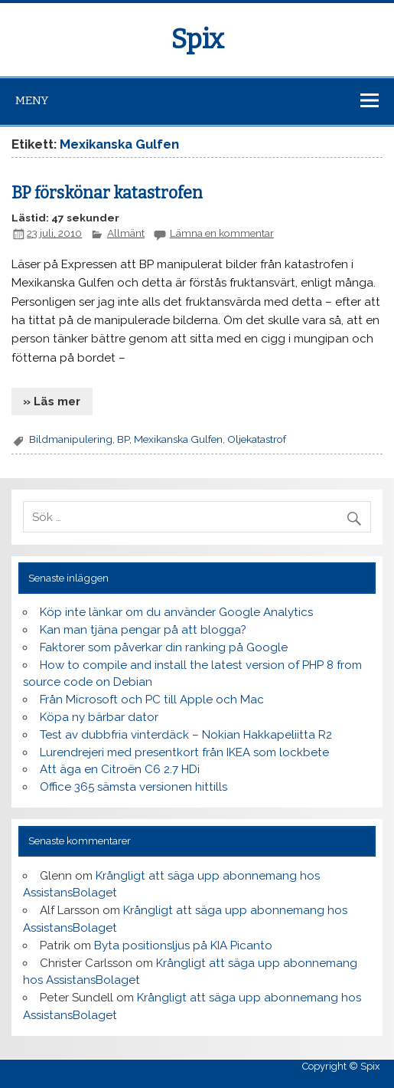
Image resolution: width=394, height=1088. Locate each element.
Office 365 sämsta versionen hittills (133, 787)
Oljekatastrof (256, 439)
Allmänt (126, 233)
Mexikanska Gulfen (178, 439)
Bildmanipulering (70, 439)
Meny (31, 100)
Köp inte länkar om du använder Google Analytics (176, 612)
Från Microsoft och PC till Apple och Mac (152, 699)
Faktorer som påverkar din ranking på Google (164, 647)
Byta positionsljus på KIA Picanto (183, 945)
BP (123, 439)
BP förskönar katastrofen (107, 193)
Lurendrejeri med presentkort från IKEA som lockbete (184, 752)
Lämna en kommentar (222, 233)
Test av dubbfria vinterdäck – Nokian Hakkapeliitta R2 (186, 735)
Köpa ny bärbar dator (99, 717)
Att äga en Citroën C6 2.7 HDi (120, 769)
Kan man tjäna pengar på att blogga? (143, 630)
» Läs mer (51, 401)
